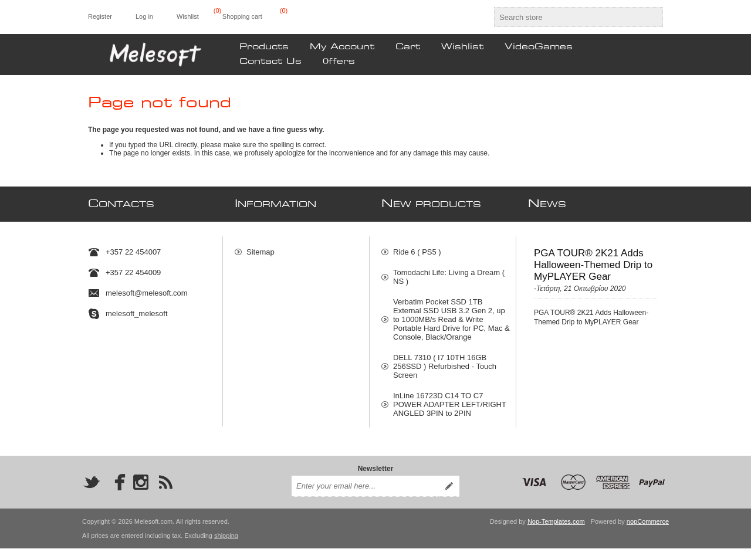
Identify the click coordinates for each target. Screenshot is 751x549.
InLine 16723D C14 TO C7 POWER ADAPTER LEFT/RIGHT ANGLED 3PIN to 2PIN (449, 399)
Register (100, 16)
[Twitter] (91, 482)
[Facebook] (116, 482)
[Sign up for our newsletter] (365, 486)
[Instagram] (140, 482)
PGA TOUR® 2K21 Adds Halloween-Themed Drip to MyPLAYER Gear (593, 259)
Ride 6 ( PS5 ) (417, 246)
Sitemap (260, 246)
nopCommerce (648, 522)
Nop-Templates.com (556, 522)
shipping (226, 536)
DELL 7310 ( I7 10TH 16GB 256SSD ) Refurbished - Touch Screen (444, 361)
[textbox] (568, 17)
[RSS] (165, 482)
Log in (144, 16)
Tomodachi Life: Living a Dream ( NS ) (449, 271)
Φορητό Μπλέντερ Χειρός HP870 (449, 428)
